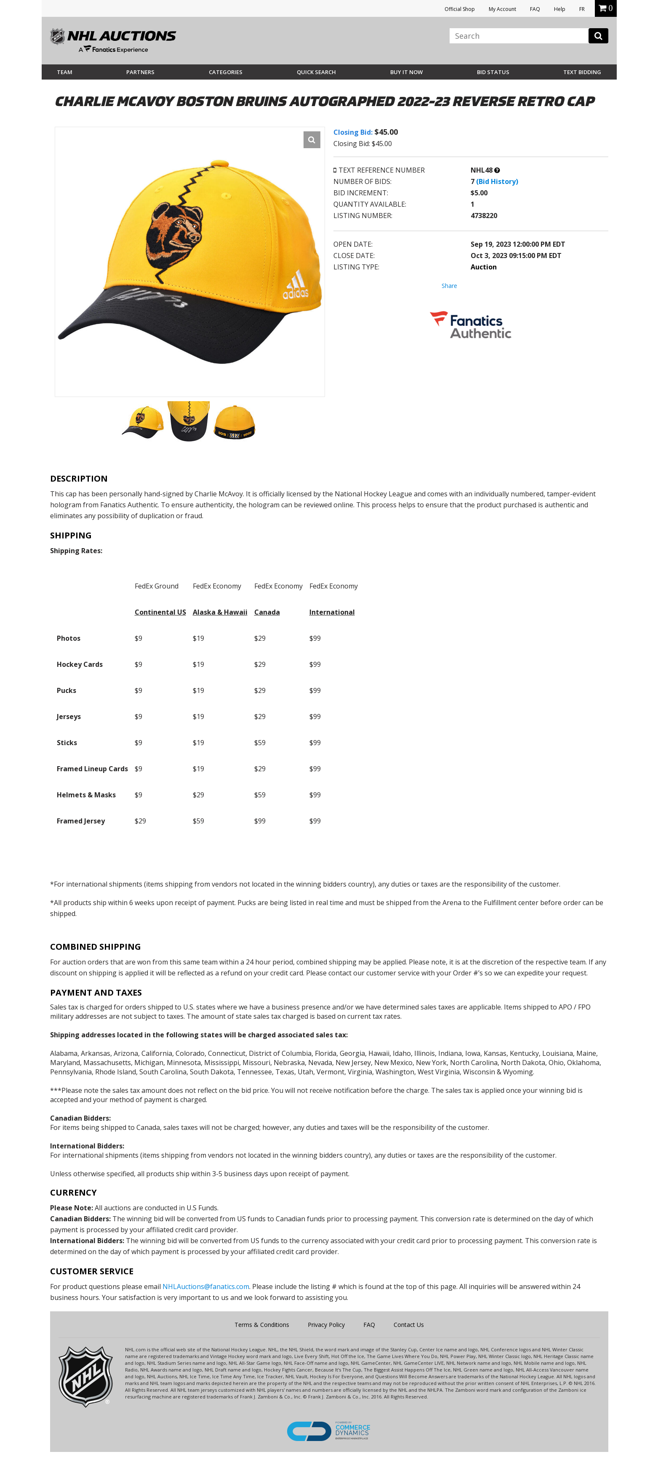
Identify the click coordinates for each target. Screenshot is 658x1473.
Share (449, 286)
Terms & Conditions (261, 1325)
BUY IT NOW (406, 72)
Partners (140, 72)
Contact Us (409, 1325)
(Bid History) (497, 181)
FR (582, 9)
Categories (225, 72)
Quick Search (316, 72)
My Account (502, 9)
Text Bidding (582, 72)
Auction (484, 267)
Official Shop (460, 9)
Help (559, 9)
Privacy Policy (326, 1325)
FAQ (535, 9)
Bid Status (493, 72)
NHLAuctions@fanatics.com (206, 1286)
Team (64, 72)
